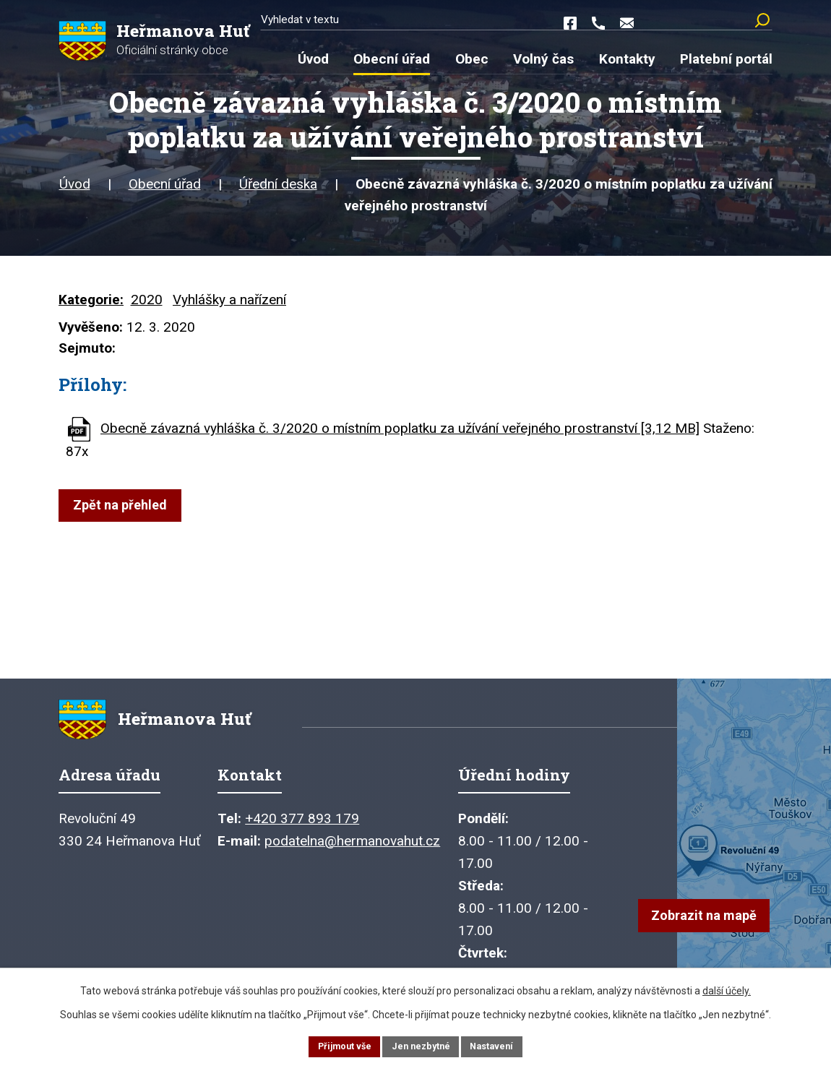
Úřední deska (278, 192)
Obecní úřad (165, 192)
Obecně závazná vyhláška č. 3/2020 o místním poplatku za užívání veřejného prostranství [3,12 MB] (399, 436)
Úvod (74, 192)
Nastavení (499, 1045)
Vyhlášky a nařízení (229, 307)
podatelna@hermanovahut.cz (352, 856)
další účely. (726, 988)
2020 (147, 307)
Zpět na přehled (124, 513)
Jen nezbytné (421, 1045)
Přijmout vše (338, 1045)
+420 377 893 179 (302, 834)
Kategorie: (91, 307)
